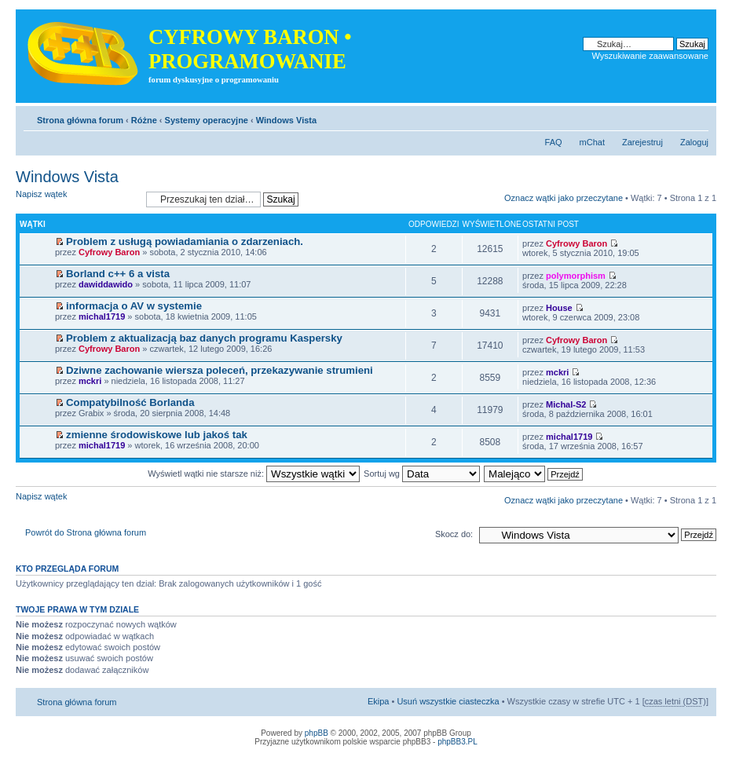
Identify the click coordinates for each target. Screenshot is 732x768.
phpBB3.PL (457, 741)
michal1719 (102, 316)
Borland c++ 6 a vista (118, 274)
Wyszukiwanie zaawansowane (650, 55)
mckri (90, 381)
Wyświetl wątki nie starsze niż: (254, 473)
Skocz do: (454, 534)
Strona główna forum (80, 120)
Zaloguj (694, 142)
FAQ (553, 142)
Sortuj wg (422, 473)
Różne (144, 120)
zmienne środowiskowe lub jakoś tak (156, 435)
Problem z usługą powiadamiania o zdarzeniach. (184, 241)
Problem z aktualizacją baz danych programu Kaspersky (204, 338)
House (559, 308)
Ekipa (379, 701)
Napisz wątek (77, 199)
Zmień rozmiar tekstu (697, 117)
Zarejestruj (642, 142)
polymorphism (576, 275)
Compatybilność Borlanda (130, 402)
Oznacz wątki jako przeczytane (563, 198)
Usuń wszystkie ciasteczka (448, 701)
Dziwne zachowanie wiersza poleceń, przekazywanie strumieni (219, 370)
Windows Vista (286, 120)
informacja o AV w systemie (134, 306)
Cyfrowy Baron (109, 252)
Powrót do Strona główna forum (85, 532)
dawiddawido (106, 284)
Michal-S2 (566, 404)
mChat (592, 142)
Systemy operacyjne (206, 120)
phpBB (316, 733)
